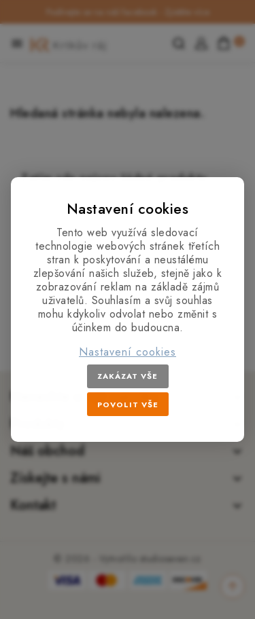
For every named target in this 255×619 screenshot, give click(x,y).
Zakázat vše (127, 376)
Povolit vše (127, 404)
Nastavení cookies (127, 352)
